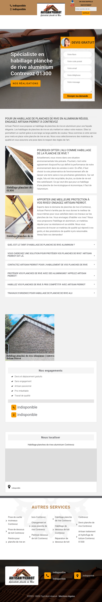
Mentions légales (67, 596)
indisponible (18, 5)
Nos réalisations (25, 83)
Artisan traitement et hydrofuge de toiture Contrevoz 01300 (85, 536)
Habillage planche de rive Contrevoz (62, 519)
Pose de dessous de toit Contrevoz (15, 531)
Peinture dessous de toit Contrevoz (38, 537)
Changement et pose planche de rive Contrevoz (38, 526)
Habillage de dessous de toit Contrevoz (61, 529)
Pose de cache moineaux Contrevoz (14, 520)
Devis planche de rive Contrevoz (85, 524)
